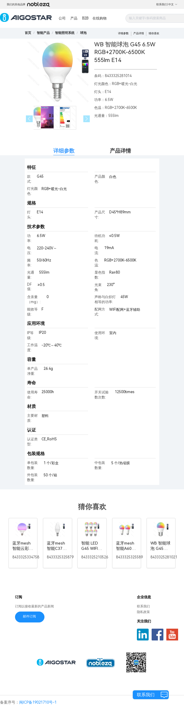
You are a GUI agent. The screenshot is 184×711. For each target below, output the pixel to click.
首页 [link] (28, 33)
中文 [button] (173, 4)
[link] (43, 33)
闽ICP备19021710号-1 (38, 702)
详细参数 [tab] (63, 151)
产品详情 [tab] (120, 151)
